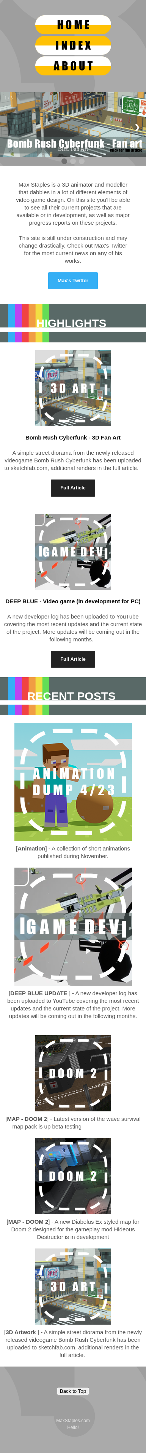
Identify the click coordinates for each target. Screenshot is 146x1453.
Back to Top (73, 1391)
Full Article (73, 488)
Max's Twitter (73, 280)
